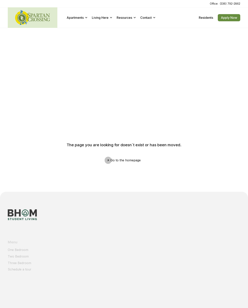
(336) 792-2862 (230, 3)
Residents (206, 18)
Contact (147, 18)
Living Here (102, 18)
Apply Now (229, 18)
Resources (126, 18)
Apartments (77, 18)
